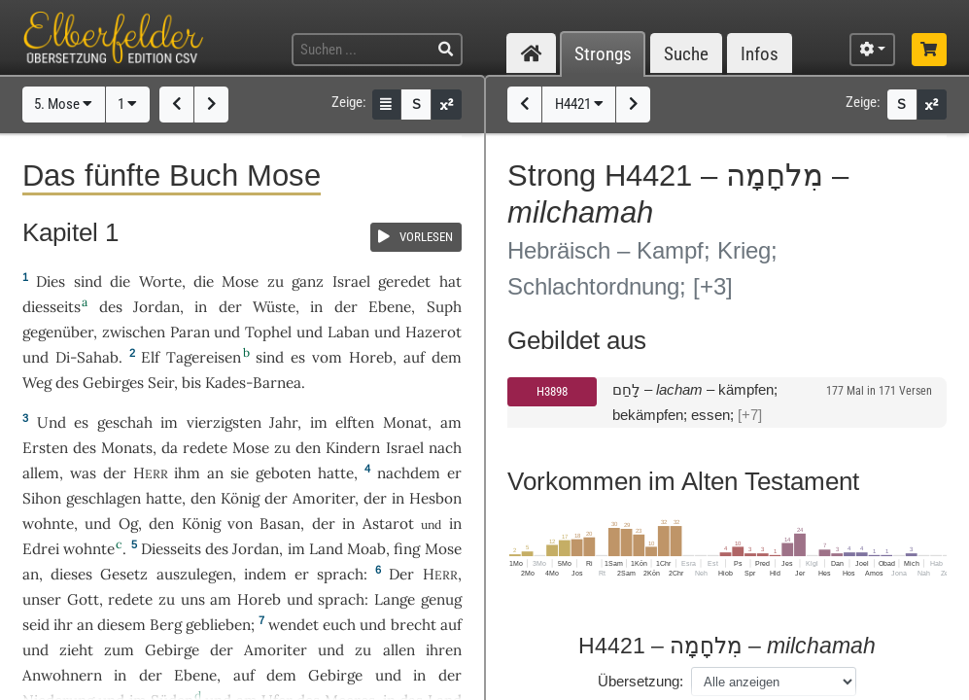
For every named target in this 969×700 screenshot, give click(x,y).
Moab (366, 549)
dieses (71, 574)
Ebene (389, 307)
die (203, 281)
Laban (348, 332)
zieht (76, 650)
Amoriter (324, 498)
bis (191, 382)
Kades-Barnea (253, 382)
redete (205, 447)
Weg (37, 382)
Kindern (353, 447)
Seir (161, 382)
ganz (308, 281)
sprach (340, 574)
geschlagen (103, 498)
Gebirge (172, 650)
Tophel (268, 332)
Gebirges (113, 382)
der (375, 498)
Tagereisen (203, 357)
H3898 (552, 391)
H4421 (579, 104)
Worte (160, 281)
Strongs (603, 54)
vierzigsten (224, 422)
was (83, 473)
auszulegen (194, 574)
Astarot (388, 523)
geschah (125, 422)
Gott (83, 599)
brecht (413, 624)
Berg (166, 624)
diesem (121, 624)
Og (128, 523)
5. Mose (63, 104)
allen (399, 650)
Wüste (274, 307)
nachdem (408, 473)
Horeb (371, 357)
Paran (190, 332)
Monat (405, 422)
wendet (293, 624)
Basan (280, 523)
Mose (240, 281)
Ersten (45, 447)
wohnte (48, 523)
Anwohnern (62, 675)
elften (354, 422)
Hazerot (433, 332)
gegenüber (57, 332)
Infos (760, 54)
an (215, 473)
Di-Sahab (87, 357)
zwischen (133, 332)
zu (275, 281)
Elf (150, 357)
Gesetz (124, 574)
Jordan (156, 307)
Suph (444, 307)
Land (326, 549)
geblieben (218, 624)
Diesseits (171, 549)
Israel (351, 281)
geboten (283, 473)
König (240, 498)
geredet (404, 281)
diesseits (51, 307)
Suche (686, 54)
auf (451, 624)
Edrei (40, 549)
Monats (127, 447)
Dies (50, 281)
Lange (394, 599)
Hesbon (435, 498)
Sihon (41, 498)
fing (407, 549)
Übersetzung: (640, 681)
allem (40, 473)
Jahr (283, 422)
